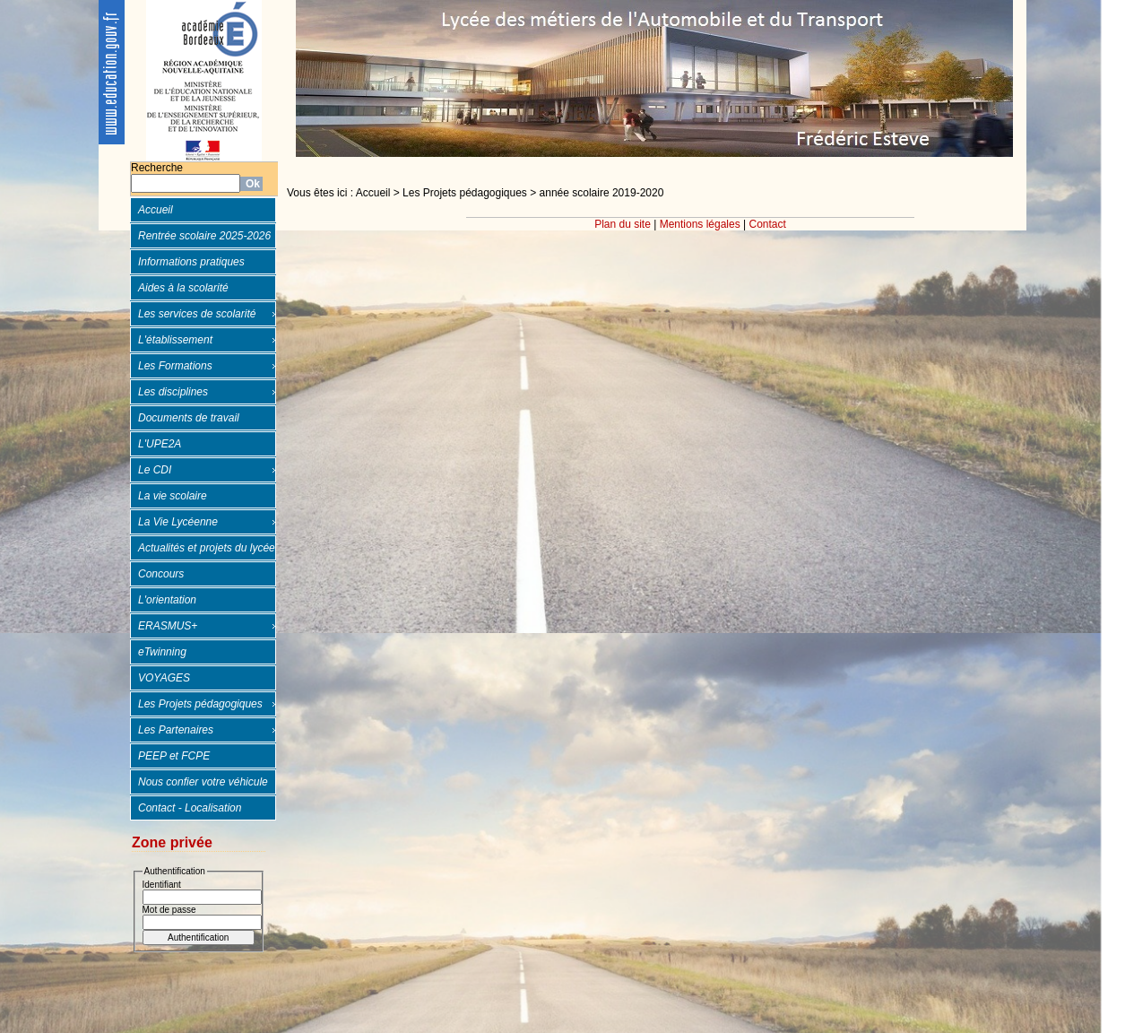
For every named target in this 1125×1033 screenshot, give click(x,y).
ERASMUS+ (167, 626)
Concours (161, 574)
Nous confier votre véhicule (203, 782)
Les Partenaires (175, 730)
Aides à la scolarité (183, 288)
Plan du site (622, 224)
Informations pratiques (191, 262)
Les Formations (175, 366)
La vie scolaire (172, 496)
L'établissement (175, 340)
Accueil (155, 210)
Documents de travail (188, 418)
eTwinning (162, 652)
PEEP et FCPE (174, 756)
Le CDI (154, 470)
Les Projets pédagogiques (200, 704)
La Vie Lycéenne (178, 522)
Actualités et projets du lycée (206, 548)
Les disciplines (173, 392)
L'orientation (167, 600)
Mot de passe (169, 910)
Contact (767, 224)
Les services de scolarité (196, 314)
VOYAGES (164, 678)
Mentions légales (700, 224)
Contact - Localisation (189, 808)
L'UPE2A (159, 444)
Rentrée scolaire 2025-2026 (204, 236)
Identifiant (162, 885)
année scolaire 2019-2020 (602, 193)
